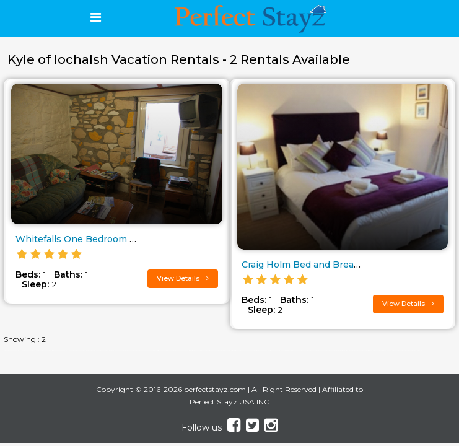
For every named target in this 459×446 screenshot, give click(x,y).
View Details (183, 278)
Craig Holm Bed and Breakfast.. (311, 264)
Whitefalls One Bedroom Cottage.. (91, 239)
